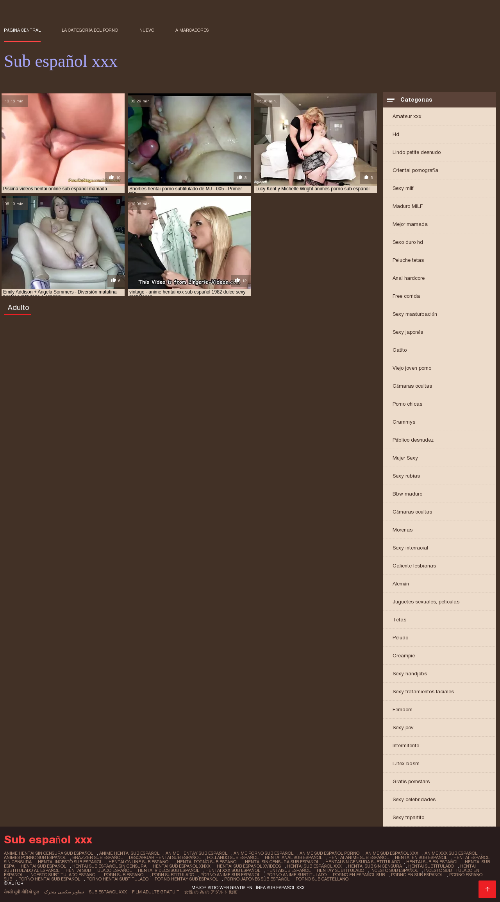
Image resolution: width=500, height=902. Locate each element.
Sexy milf (403, 188)
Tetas (399, 620)
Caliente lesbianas (414, 566)
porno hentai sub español (49, 879)
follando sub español (233, 857)
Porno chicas (407, 404)
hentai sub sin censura (375, 866)
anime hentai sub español (129, 853)
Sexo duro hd (408, 242)
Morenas (402, 530)
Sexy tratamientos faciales (423, 691)
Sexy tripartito (408, 817)
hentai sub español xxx (314, 866)
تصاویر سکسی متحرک (64, 891)
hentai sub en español (432, 861)
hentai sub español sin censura (109, 866)
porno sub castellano (322, 879)
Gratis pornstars (411, 781)
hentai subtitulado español (99, 870)
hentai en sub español (421, 857)
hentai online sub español (140, 861)
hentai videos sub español (168, 870)
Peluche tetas (408, 260)
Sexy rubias (406, 476)
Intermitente (406, 745)
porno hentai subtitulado (117, 879)
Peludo (400, 638)
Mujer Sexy (405, 458)
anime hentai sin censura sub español (48, 853)
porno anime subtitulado (296, 874)
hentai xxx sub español (232, 870)
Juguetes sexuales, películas (426, 602)
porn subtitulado (173, 874)
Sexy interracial (410, 548)
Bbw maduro (407, 494)
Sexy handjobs (410, 673)
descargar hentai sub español (165, 857)
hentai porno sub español (208, 861)
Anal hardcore (409, 278)
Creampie (404, 656)
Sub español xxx (108, 891)
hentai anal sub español (293, 857)
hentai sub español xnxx (182, 866)
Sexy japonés (408, 332)
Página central (22, 30)
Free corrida (406, 296)
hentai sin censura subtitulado (362, 861)
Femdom (402, 709)
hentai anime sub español (359, 857)
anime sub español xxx (392, 853)
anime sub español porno (329, 853)
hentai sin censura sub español (282, 861)
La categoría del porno (90, 30)
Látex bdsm (406, 763)
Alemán (401, 584)
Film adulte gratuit (155, 891)
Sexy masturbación (415, 314)
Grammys (404, 422)
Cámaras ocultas (412, 386)
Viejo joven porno (412, 368)
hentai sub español (43, 866)
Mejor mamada (410, 224)
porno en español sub (359, 874)
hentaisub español (288, 870)
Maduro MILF (408, 206)
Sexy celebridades (414, 799)
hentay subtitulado (340, 870)
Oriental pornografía (415, 170)
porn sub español (125, 874)
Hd (396, 134)
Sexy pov (403, 727)
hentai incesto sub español (70, 861)
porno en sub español (417, 874)
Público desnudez (413, 440)
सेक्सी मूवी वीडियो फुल (21, 891)
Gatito (400, 350)
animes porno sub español (35, 857)
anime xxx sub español (451, 853)
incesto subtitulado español (63, 874)
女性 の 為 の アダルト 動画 (211, 891)
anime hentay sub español (196, 853)
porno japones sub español (256, 879)
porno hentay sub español (186, 879)
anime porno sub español (263, 853)
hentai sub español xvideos (249, 866)
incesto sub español (394, 870)
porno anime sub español (230, 874)
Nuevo (146, 30)
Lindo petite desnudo (417, 152)
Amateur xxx (407, 116)
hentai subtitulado (431, 866)
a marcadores (192, 30)
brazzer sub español (97, 857)
